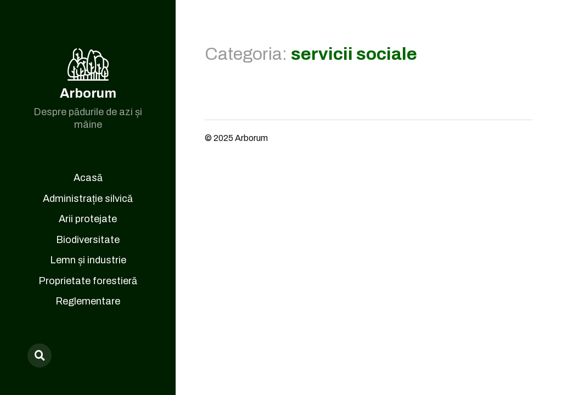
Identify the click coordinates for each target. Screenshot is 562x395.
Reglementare (87, 301)
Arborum (88, 93)
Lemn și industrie (88, 260)
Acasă (88, 177)
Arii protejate (88, 218)
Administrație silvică (88, 198)
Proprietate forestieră (87, 280)
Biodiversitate (88, 239)
